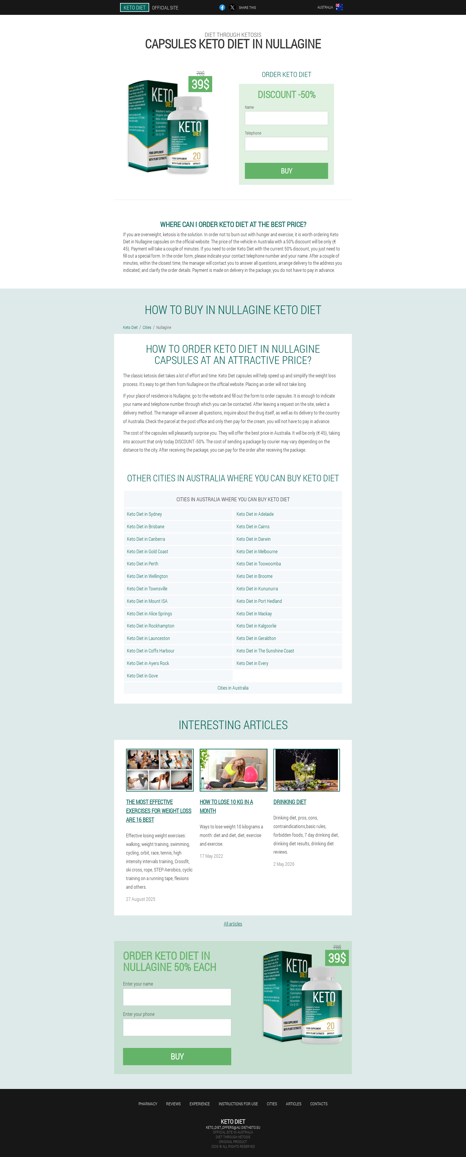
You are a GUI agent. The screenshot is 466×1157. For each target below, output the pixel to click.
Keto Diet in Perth (142, 563)
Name (249, 107)
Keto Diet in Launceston (148, 638)
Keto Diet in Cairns (253, 526)
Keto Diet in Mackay (254, 613)
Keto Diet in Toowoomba (259, 563)
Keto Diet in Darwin (254, 539)
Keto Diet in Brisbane (145, 526)
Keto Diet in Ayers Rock (148, 663)
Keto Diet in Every (252, 663)
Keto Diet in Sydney (144, 514)
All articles (233, 923)
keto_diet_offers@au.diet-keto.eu (233, 1127)
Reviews (173, 1103)
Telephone (253, 133)
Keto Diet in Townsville (147, 588)
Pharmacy (147, 1103)
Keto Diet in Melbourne (257, 551)
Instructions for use (238, 1103)
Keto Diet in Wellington (147, 576)
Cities (272, 1103)
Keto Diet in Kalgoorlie (256, 625)
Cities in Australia (233, 688)
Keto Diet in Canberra (146, 539)
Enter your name (138, 983)
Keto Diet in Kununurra (257, 588)
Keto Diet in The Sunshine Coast (265, 650)
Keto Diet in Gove (142, 675)
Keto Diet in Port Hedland (259, 601)
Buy (286, 171)
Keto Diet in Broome (255, 576)
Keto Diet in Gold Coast (147, 551)
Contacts (319, 1103)
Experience (200, 1103)
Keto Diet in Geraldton (256, 638)
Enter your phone (139, 1014)
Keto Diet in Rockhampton (150, 625)
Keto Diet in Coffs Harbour (150, 650)
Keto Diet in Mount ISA (147, 601)
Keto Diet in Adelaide (255, 514)
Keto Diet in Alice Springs (149, 613)
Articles (293, 1103)
